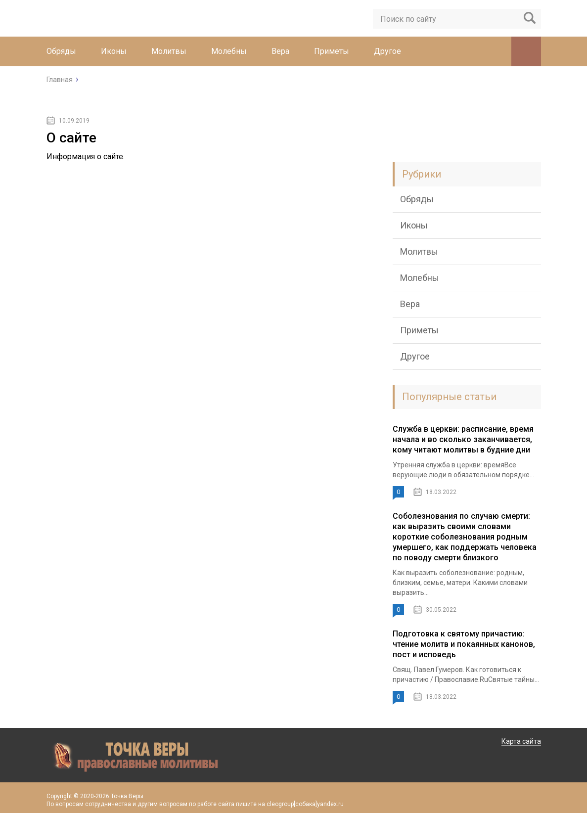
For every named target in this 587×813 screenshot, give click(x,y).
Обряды (61, 51)
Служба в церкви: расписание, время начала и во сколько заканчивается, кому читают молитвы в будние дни (463, 439)
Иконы (114, 51)
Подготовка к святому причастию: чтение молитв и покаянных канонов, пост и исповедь (464, 644)
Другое (387, 51)
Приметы (331, 51)
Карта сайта (521, 741)
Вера (280, 51)
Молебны (229, 51)
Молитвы (168, 51)
